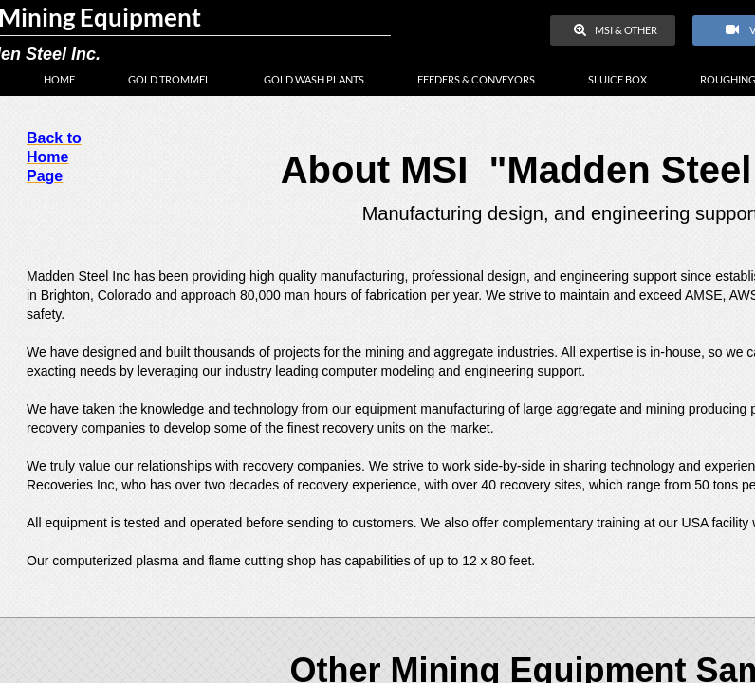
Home (59, 79)
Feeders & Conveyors (476, 79)
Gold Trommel (169, 79)
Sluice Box (617, 79)
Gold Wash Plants (314, 79)
